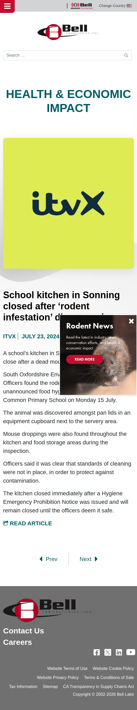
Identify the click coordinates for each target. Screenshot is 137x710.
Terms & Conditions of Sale (109, 677)
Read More (85, 359)
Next (89, 559)
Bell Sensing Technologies (82, 6)
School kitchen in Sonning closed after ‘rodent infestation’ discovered (61, 306)
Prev (48, 559)
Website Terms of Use (67, 668)
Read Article (27, 523)
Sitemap (50, 686)
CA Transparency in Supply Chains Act (98, 686)
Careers (17, 642)
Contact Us (23, 630)
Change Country (115, 6)
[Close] (131, 321)
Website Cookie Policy (113, 668)
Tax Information (23, 686)
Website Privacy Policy (58, 677)
